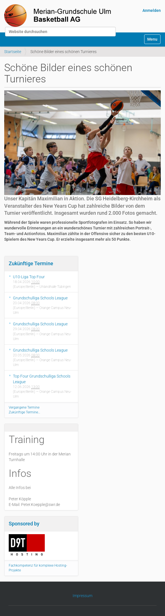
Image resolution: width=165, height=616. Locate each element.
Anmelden (151, 10)
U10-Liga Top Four (29, 277)
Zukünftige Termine (31, 263)
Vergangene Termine (24, 407)
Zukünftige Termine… (24, 412)
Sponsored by (24, 524)
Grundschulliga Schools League (40, 298)
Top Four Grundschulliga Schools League (41, 379)
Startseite (12, 51)
